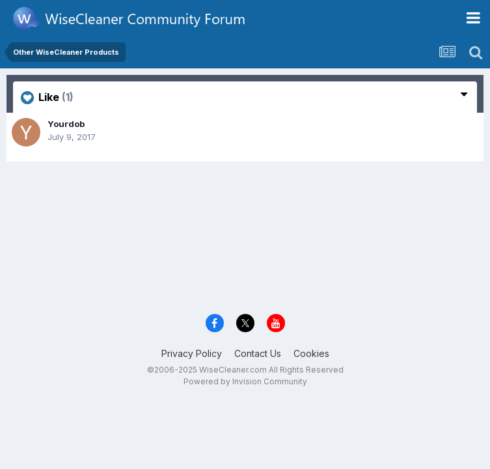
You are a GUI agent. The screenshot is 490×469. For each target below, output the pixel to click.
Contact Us (257, 353)
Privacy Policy (191, 353)
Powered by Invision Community (245, 381)
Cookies (311, 353)
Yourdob (66, 124)
